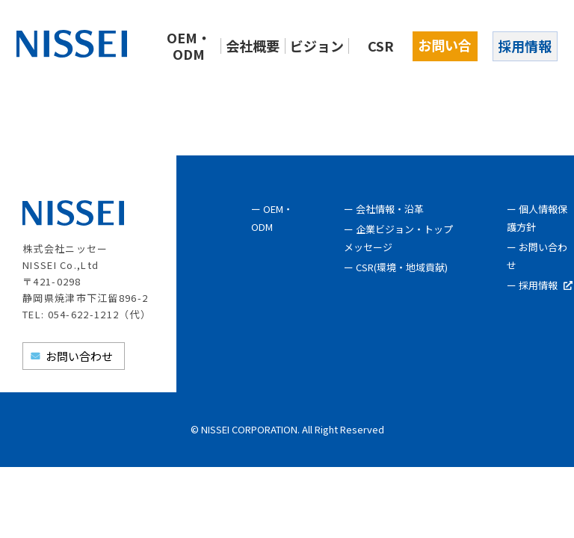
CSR (381, 45)
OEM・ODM (189, 46)
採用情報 (525, 45)
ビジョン (317, 45)
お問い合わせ (445, 48)
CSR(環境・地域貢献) (402, 267)
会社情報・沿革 (390, 209)
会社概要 (253, 45)
